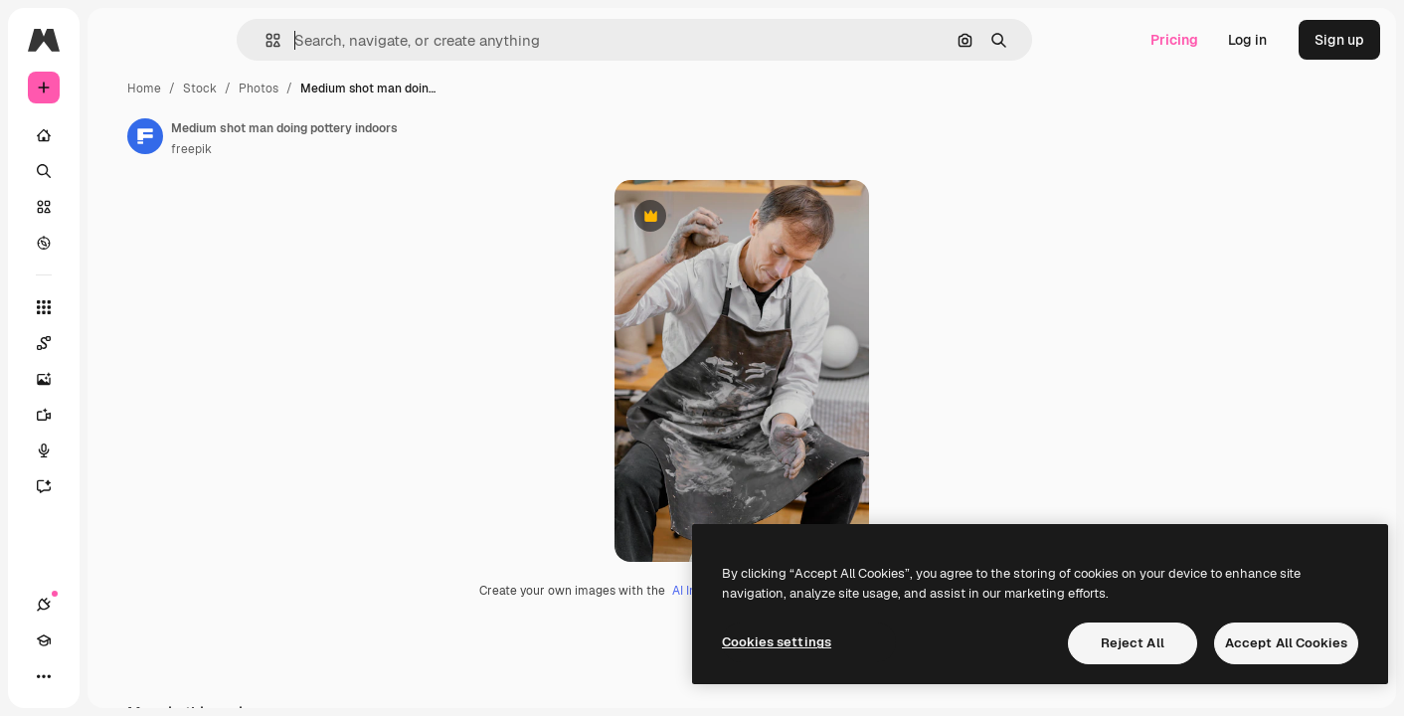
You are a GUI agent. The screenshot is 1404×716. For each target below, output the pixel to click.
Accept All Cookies (1286, 642)
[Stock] (119, 207)
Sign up (1339, 40)
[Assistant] (119, 486)
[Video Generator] (119, 415)
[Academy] (79, 676)
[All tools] (119, 307)
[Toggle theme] (115, 676)
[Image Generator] (119, 379)
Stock (351, 88)
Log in (1247, 40)
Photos (410, 88)
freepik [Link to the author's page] (342, 149)
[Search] (119, 171)
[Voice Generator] (119, 450)
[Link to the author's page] (296, 136)
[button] (340, 40)
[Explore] (119, 243)
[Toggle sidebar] (195, 40)
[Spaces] (119, 343)
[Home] (119, 135)
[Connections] (44, 676)
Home (295, 88)
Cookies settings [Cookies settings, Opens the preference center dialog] (776, 641)
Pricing (1174, 40)
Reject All (1132, 642)
